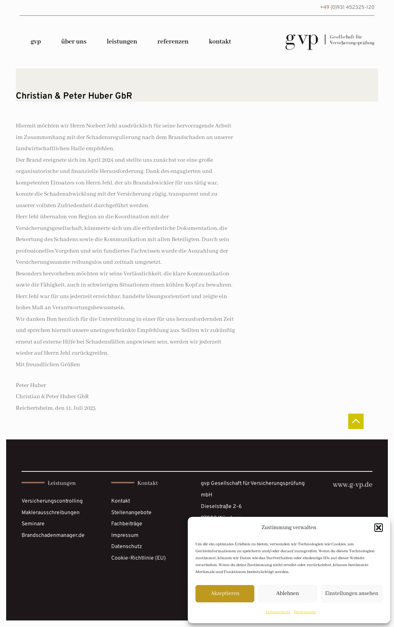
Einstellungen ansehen (351, 593)
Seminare (33, 524)
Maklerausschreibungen (51, 513)
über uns (74, 42)
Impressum (305, 612)
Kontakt (220, 42)
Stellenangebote (131, 513)
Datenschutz (278, 612)
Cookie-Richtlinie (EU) (138, 558)
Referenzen (173, 42)
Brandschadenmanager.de (53, 535)
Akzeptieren (225, 593)
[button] (378, 527)
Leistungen (122, 42)
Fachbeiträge (126, 524)
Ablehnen (287, 593)
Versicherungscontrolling (52, 501)
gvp (35, 42)
